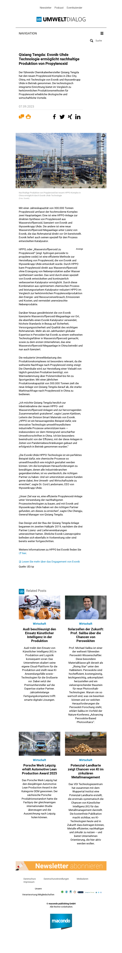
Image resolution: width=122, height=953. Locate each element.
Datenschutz (29, 879)
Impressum (28, 882)
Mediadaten (82, 879)
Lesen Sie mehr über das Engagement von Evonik (51, 562)
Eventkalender (74, 7)
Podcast (59, 7)
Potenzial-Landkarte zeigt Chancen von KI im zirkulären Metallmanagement (86, 772)
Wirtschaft (39, 624)
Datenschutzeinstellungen (56, 879)
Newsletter (45, 7)
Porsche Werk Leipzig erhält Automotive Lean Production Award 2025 (39, 770)
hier (24, 553)
